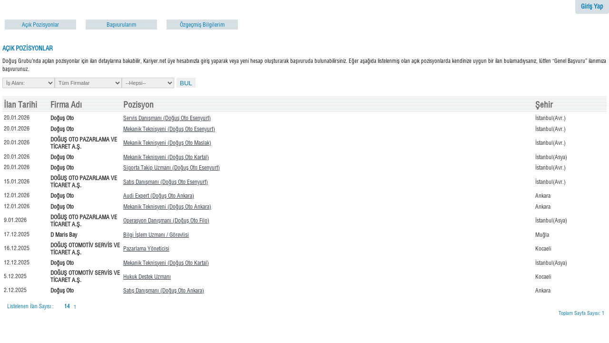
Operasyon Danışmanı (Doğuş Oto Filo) (166, 220)
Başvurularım (121, 24)
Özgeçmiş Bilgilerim (202, 24)
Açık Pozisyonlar (40, 24)
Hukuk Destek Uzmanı (147, 276)
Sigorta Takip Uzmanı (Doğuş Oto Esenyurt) (171, 167)
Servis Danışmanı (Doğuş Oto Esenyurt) (167, 117)
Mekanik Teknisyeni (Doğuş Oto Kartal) (166, 157)
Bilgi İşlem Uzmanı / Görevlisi (156, 234)
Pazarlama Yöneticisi (146, 248)
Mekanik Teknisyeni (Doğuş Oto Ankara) (167, 206)
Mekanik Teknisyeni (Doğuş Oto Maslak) (167, 142)
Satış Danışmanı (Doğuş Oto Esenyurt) (165, 181)
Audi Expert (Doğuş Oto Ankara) (158, 195)
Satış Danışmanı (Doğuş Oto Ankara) (163, 290)
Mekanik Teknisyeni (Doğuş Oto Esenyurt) (169, 128)
